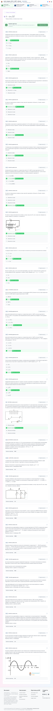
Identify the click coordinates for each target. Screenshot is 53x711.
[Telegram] (48, 694)
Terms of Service (28, 709)
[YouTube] (49, 2)
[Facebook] (47, 2)
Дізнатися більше (43, 25)
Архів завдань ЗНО (34, 692)
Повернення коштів (36, 708)
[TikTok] (51, 2)
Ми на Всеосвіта (22, 699)
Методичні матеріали (23, 694)
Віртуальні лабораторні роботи (23, 697)
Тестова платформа (34, 696)
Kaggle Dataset (33, 698)
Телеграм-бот (33, 694)
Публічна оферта (29, 708)
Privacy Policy (22, 709)
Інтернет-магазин (22, 692)
